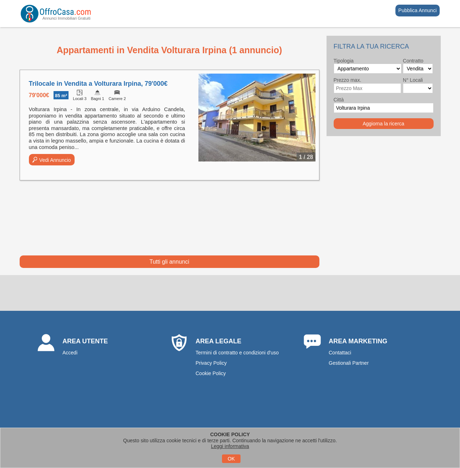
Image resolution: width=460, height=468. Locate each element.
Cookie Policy (211, 373)
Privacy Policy (211, 363)
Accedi (69, 352)
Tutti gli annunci (169, 262)
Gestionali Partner (349, 363)
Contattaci (340, 352)
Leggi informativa (230, 446)
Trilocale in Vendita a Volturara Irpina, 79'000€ (98, 83)
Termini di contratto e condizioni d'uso (237, 352)
